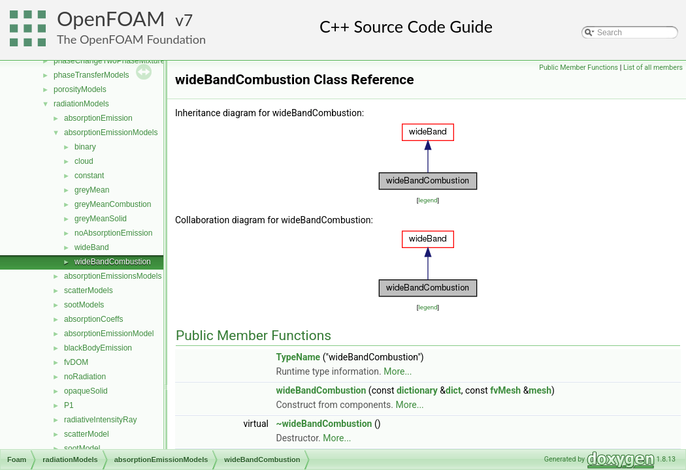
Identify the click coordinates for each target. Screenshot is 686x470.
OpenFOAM (111, 19)
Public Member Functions (578, 67)
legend (427, 200)
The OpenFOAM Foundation (131, 39)
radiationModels (81, 103)
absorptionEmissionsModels (112, 276)
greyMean (91, 190)
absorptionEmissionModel (109, 333)
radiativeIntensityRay (100, 419)
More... (398, 371)
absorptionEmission (98, 118)
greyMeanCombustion (112, 204)
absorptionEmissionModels (110, 132)
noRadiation (85, 376)
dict (453, 390)
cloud (83, 161)
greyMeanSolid (100, 218)
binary (85, 146)
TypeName (298, 357)
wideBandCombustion (112, 261)
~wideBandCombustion (324, 423)
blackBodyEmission (98, 347)
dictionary (417, 390)
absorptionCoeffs (93, 319)
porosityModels (80, 89)
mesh (540, 390)
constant (89, 175)
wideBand (91, 247)
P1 (69, 405)
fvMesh (505, 390)
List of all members (653, 67)
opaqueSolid (86, 391)
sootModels (84, 304)
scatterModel (86, 434)
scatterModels (88, 290)
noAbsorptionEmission (113, 233)
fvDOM (76, 362)
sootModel (82, 448)
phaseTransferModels (91, 75)
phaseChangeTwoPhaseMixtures (111, 60)
